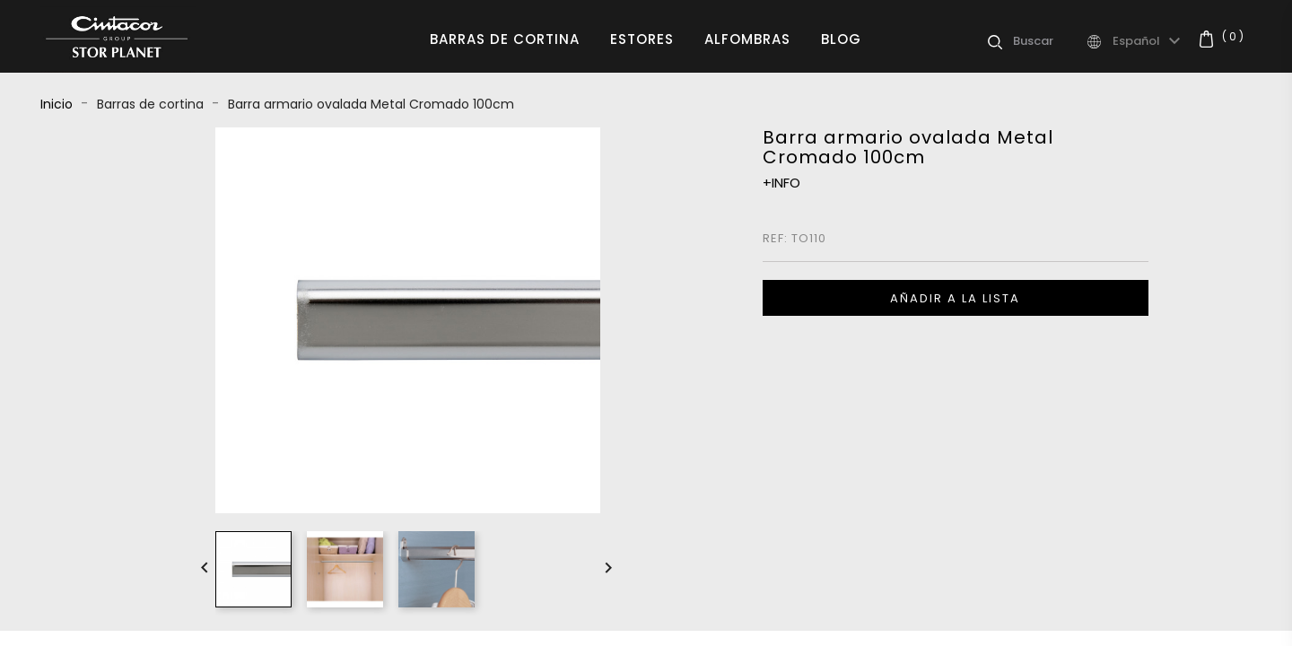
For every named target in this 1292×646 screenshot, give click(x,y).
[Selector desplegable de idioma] (1149, 41)
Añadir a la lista (955, 298)
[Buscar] (1049, 41)
